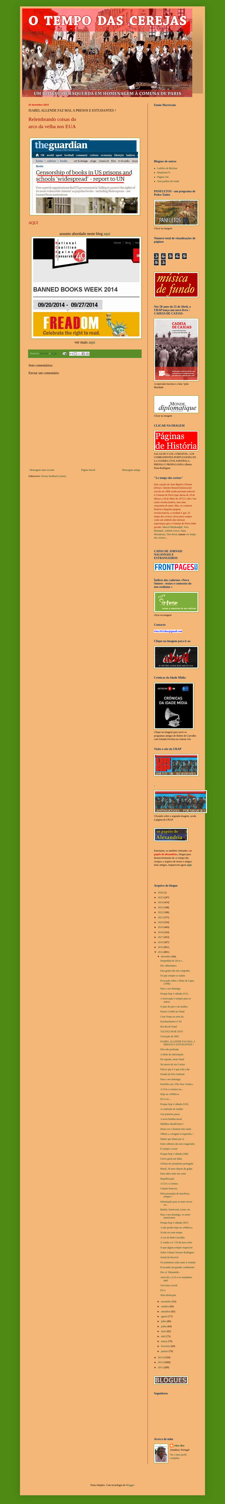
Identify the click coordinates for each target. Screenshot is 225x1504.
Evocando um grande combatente (177, 1267)
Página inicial (88, 469)
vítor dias (179, 1445)
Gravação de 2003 (169, 1036)
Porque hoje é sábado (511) (174, 993)
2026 (161, 892)
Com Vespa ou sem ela (172, 1016)
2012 (161, 1362)
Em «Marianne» (168, 965)
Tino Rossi (171, 534)
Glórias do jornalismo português (176, 1163)
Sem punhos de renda (168, 181)
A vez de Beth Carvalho (172, 1237)
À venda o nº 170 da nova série (176, 1242)
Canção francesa (168, 1188)
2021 (161, 917)
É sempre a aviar (168, 1148)
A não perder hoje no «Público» (176, 1227)
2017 (161, 937)
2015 (161, 947)
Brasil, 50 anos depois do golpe (176, 1168)
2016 (161, 942)
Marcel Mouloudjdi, (172, 527)
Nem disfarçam (168, 1295)
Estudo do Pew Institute (172, 1074)
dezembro (166, 956)
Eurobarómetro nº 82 (171, 1021)
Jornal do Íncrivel (169, 1257)
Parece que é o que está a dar (175, 1069)
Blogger (130, 1485)
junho (164, 1326)
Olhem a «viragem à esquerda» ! (177, 1133)
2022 (161, 912)
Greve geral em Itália (171, 1158)
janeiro (165, 1351)
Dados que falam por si (172, 1139)
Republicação (167, 1178)
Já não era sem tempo (171, 1232)
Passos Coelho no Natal (172, 1011)
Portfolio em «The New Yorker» (176, 1084)
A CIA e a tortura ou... (171, 1089)
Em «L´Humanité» (169, 1272)
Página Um (163, 176)
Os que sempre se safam (172, 975)
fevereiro (166, 1346)
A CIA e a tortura (169, 1183)
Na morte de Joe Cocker (172, 1064)
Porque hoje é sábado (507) (174, 1222)
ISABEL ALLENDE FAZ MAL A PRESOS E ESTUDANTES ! (177, 1043)
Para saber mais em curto (173, 1173)
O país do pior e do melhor (174, 1006)
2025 (161, 897)
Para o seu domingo (170, 988)
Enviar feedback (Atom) (53, 476)
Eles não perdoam (169, 1049)
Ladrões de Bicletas (167, 168)
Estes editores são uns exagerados (177, 1143)
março (164, 1341)
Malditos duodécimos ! (172, 1123)
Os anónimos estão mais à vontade (178, 1262)
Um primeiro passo (170, 1114)
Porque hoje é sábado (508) (174, 1153)
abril (163, 1336)
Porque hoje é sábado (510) (174, 1104)
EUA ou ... (165, 1099)
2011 (161, 1367)
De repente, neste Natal (172, 1059)
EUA (163, 1290)
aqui (107, 234)
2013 (161, 1357)
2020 (161, 922)
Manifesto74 (163, 172)
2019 (161, 927)
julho (164, 1321)
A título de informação (171, 1054)
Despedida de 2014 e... (172, 960)
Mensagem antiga (131, 469)
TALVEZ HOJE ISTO (171, 1031)
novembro (166, 1301)
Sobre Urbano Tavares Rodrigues (177, 1252)
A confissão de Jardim (171, 1109)
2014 (161, 952)
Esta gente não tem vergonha (175, 970)
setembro (166, 1311)
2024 (161, 902)
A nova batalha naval (171, 1119)
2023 (161, 907)
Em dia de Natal (168, 1026)
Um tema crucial (168, 1285)
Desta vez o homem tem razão (175, 1129)
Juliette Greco (172, 530)
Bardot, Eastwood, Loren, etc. (175, 1209)
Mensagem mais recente (42, 469)
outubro (165, 1306)
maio (164, 1331)
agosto (164, 1316)
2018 (161, 932)
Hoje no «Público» (169, 1094)
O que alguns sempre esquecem (176, 1247)
